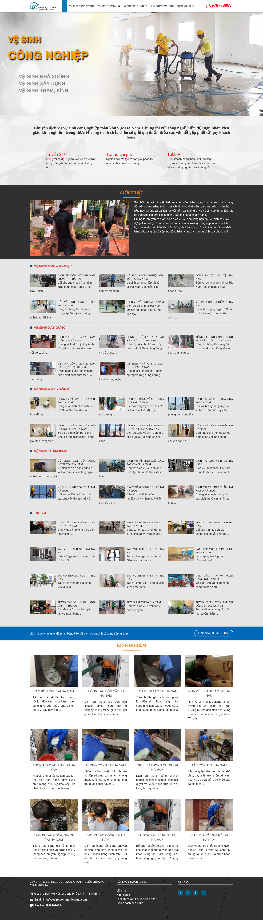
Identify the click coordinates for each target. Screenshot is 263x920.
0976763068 (220, 5)
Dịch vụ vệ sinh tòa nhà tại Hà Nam (214, 401)
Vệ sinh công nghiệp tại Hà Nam (214, 304)
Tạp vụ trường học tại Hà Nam (76, 577)
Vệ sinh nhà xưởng (135, 6)
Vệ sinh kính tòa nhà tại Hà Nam (76, 489)
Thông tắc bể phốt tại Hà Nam (157, 837)
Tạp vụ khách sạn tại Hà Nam (76, 551)
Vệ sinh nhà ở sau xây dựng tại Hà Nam (145, 365)
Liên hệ (121, 890)
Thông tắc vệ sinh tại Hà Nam (54, 767)
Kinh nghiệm (124, 894)
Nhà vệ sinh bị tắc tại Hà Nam (209, 693)
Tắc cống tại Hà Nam (209, 765)
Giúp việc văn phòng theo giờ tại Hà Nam (76, 524)
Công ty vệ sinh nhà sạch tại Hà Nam (76, 401)
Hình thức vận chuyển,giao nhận (137, 898)
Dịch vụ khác (185, 6)
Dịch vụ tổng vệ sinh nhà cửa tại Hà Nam (145, 401)
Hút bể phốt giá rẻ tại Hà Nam (209, 837)
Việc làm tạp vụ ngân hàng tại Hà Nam (214, 577)
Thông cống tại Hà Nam (105, 765)
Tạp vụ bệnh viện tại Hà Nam (145, 577)
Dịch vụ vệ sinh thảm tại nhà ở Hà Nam (214, 489)
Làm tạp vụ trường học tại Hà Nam (214, 551)
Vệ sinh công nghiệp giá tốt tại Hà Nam (145, 277)
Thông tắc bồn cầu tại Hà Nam (105, 693)
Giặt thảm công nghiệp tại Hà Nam (145, 489)
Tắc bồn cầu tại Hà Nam (54, 691)
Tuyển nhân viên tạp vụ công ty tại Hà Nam (214, 604)
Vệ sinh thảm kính (162, 6)
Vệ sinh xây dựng (109, 6)
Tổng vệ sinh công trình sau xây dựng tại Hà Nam (214, 339)
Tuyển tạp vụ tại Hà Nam (144, 602)
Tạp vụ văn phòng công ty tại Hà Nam (145, 524)
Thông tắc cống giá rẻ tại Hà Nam (54, 837)
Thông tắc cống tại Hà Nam (105, 837)
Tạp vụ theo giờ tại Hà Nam (145, 551)
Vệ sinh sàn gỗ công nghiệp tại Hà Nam (76, 462)
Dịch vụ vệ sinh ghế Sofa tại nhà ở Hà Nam (145, 462)
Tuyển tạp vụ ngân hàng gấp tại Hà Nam (76, 604)
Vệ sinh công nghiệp (82, 6)
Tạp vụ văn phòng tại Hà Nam (214, 524)
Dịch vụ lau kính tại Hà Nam (214, 462)
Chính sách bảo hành (130, 903)
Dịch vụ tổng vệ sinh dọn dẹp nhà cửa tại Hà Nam (145, 427)
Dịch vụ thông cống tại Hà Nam (157, 767)
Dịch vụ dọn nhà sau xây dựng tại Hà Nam (76, 339)
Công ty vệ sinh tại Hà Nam (214, 277)
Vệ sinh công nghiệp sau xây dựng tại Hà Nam (76, 365)
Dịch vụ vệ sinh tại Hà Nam (145, 302)
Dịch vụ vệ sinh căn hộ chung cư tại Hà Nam (76, 427)
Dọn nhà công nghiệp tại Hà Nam (214, 427)
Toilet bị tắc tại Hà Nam (157, 691)
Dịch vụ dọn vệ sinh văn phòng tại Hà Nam (76, 277)
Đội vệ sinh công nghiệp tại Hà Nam (76, 304)
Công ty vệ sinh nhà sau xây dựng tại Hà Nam (145, 339)
